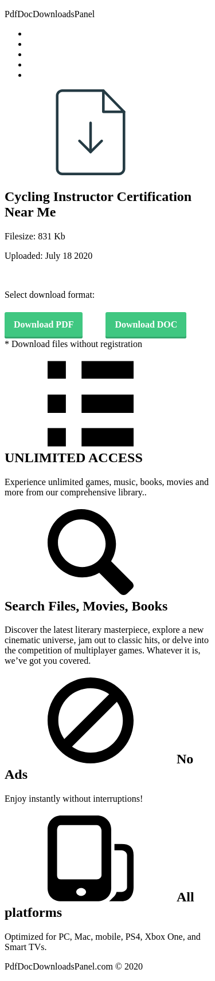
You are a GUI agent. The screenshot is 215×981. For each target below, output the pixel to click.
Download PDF (43, 324)
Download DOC (146, 324)
